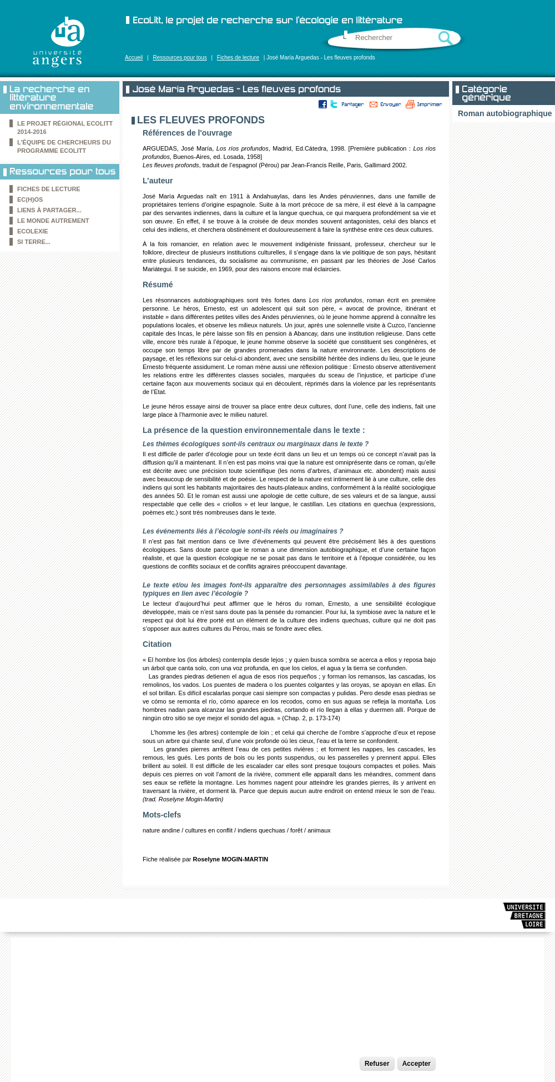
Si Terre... (34, 241)
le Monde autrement (53, 220)
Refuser (377, 1064)
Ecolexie (32, 231)
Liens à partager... (49, 210)
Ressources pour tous (179, 57)
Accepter (416, 1064)
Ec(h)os (30, 199)
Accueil (134, 57)
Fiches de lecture (238, 57)
